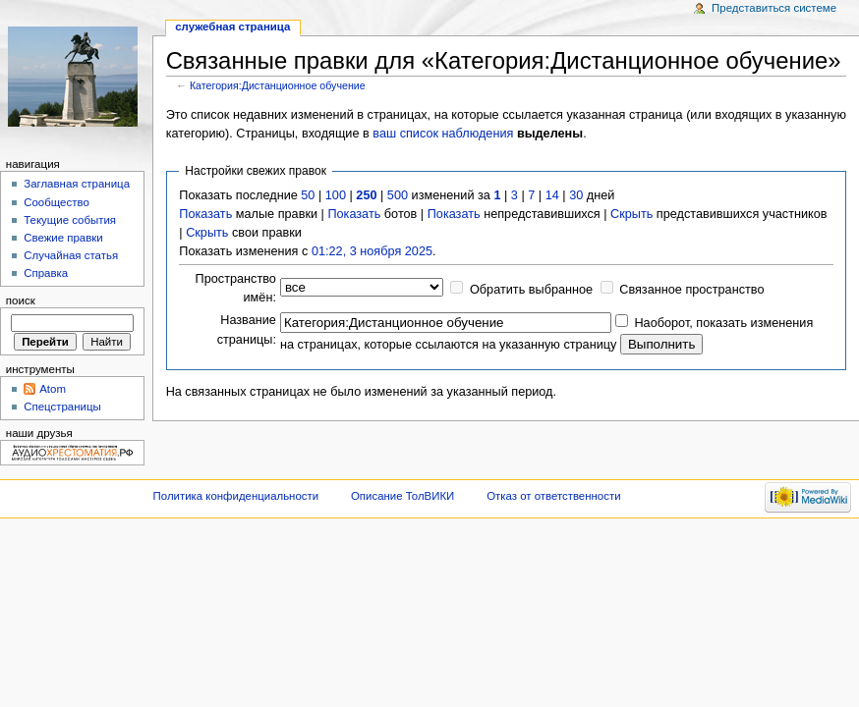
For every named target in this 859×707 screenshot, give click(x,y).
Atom (52, 389)
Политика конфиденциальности (236, 496)
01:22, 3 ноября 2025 (372, 251)
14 (552, 195)
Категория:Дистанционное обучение (278, 85)
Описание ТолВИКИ (402, 496)
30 (576, 195)
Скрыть (631, 214)
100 (335, 195)
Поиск (20, 300)
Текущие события (70, 220)
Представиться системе (774, 8)
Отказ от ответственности (553, 496)
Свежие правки (63, 238)
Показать (205, 214)
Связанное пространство (691, 290)
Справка (46, 273)
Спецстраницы (62, 406)
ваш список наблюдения (442, 133)
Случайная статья (71, 255)
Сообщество (56, 202)
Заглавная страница (77, 184)
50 (308, 195)
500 (397, 195)
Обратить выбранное (531, 290)
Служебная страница (232, 26)
